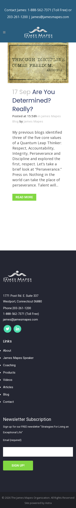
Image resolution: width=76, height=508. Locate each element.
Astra (48, 503)
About (7, 350)
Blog (6, 394)
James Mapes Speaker (18, 358)
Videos (7, 379)
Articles (8, 387)
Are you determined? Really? (33, 100)
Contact (8, 401)
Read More (24, 197)
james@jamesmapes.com (50, 17)
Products (9, 372)
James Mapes (33, 121)
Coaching (9, 365)
